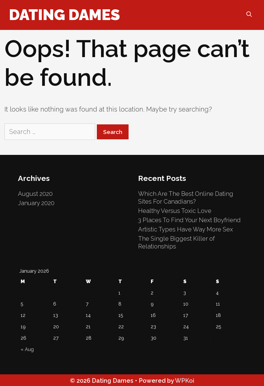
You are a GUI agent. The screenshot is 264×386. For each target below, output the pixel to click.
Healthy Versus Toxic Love (174, 210)
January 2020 (36, 203)
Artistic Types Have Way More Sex (185, 229)
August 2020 (35, 193)
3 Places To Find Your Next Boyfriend (189, 220)
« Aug (27, 349)
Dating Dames (64, 15)
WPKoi (184, 380)
